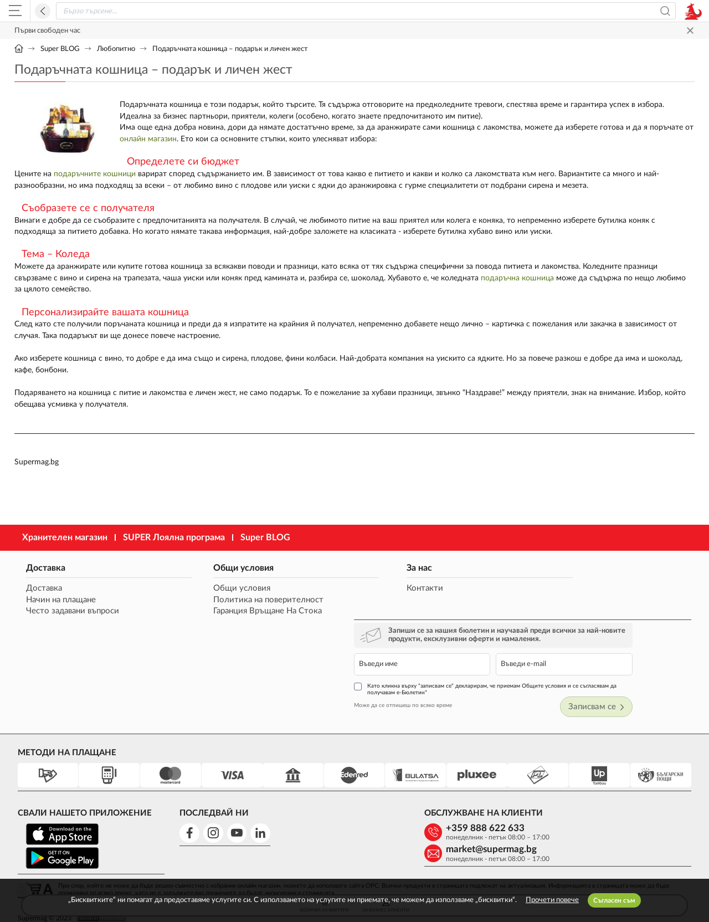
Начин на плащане (60, 607)
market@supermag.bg (619, 774)
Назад (42, 11)
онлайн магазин (148, 140)
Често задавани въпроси (72, 618)
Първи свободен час (47, 30)
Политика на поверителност (228, 607)
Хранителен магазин (64, 544)
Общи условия (203, 574)
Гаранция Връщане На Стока (227, 618)
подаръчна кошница (517, 281)
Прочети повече (552, 900)
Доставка (45, 574)
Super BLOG (60, 49)
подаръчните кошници (95, 175)
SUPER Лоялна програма (174, 544)
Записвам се (658, 650)
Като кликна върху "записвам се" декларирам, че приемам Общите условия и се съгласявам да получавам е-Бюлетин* (568, 631)
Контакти (338, 595)
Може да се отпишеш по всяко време (505, 647)
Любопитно (116, 49)
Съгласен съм (614, 900)
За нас (333, 574)
